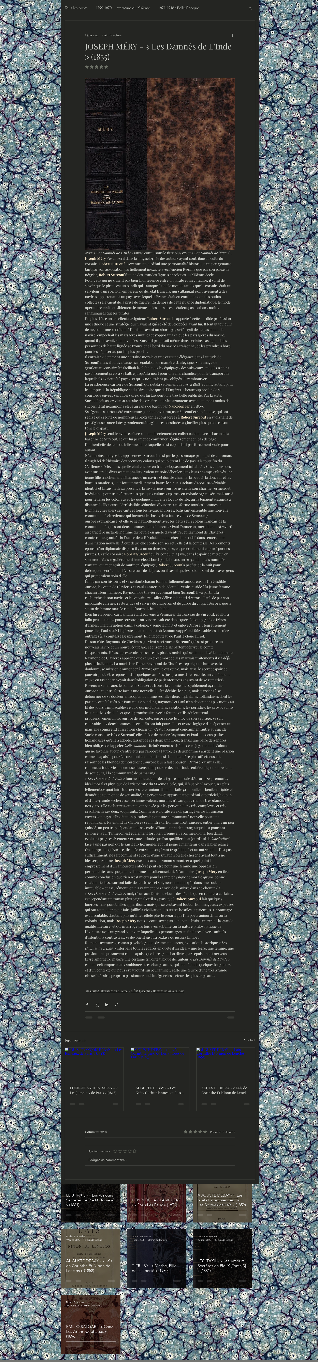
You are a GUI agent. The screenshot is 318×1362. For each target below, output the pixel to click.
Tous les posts (76, 8)
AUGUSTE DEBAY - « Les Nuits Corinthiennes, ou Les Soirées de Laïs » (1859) (158, 1090)
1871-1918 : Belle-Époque (178, 8)
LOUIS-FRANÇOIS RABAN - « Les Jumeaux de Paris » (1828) (94, 1090)
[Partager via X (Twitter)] (97, 1005)
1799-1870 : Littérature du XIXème (123, 8)
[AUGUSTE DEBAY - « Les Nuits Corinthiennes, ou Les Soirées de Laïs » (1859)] (160, 1064)
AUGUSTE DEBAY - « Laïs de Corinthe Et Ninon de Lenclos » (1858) (225, 1090)
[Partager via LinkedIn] (107, 1005)
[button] (250, 8)
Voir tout (249, 1040)
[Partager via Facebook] (87, 1005)
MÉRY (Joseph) (140, 991)
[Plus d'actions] (232, 35)
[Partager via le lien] (117, 1005)
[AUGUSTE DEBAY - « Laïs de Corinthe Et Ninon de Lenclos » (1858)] (226, 1064)
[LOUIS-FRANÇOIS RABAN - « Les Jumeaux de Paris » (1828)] (94, 1064)
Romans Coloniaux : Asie (168, 991)
